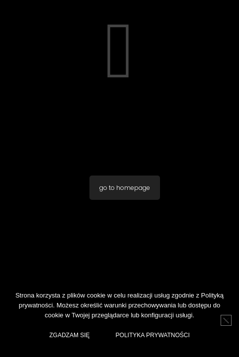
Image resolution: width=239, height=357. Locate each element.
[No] (226, 320)
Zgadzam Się (69, 335)
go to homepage (124, 187)
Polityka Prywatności (153, 335)
